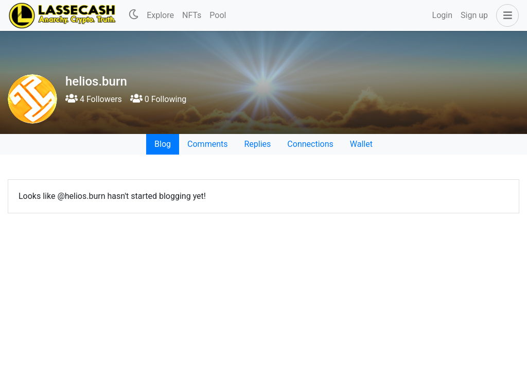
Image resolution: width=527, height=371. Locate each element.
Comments (207, 144)
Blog (162, 144)
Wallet (361, 144)
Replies (257, 144)
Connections (310, 144)
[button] (505, 15)
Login (442, 15)
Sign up (474, 15)
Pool (217, 15)
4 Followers (93, 99)
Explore (160, 15)
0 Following (158, 99)
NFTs (191, 15)
